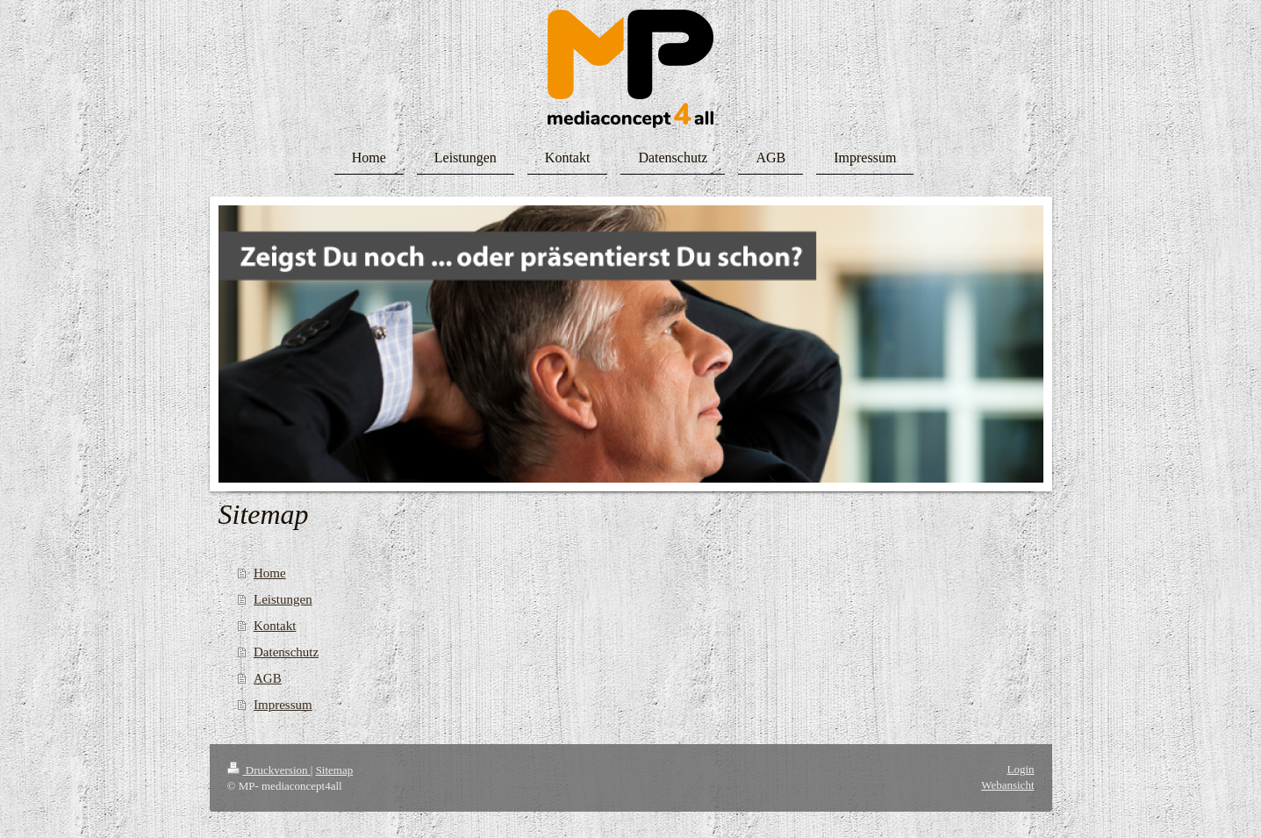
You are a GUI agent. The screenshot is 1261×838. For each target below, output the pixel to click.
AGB (268, 678)
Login (1020, 769)
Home (270, 573)
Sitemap (335, 770)
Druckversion (269, 770)
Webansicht (1007, 784)
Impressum (283, 705)
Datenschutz (286, 652)
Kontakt (275, 626)
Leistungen (283, 599)
